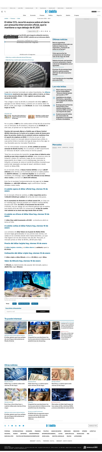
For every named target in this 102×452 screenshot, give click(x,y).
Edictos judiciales (58, 436)
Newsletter (99, 15)
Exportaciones (43, 8)
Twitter (5, 425)
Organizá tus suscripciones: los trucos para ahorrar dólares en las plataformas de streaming (39, 339)
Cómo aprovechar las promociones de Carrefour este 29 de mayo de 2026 (61, 54)
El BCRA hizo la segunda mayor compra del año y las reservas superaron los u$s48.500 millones (67, 326)
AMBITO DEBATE (64, 441)
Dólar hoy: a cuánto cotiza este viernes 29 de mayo (19, 57)
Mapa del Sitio (8, 436)
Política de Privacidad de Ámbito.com (27, 436)
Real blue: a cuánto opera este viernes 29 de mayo (42, 116)
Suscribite (42, 311)
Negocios (59, 15)
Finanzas (42, 15)
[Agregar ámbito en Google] (33, 31)
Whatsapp (23, 425)
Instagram (12, 425)
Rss (88, 433)
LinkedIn (15, 425)
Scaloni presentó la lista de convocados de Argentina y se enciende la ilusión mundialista (64, 116)
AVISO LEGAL (45, 436)
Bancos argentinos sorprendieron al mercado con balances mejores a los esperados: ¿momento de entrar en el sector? (63, 46)
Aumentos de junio (29, 8)
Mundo (15, 433)
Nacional (7, 433)
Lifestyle (93, 431)
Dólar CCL (34, 303)
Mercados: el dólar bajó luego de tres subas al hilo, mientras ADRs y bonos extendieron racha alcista (67, 336)
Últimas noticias (18, 431)
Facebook (8, 425)
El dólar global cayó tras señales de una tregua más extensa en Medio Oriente (15, 339)
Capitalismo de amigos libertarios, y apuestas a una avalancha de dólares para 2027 (64, 99)
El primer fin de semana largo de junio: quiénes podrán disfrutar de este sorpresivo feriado (62, 72)
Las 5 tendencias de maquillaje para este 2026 (63, 79)
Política (51, 15)
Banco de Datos (56, 431)
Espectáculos (69, 433)
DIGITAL (35, 441)
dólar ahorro (29, 247)
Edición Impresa (34, 433)
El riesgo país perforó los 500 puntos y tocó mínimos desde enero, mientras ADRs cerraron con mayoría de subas (64, 108)
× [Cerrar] (16, 37)
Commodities (65, 147)
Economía (32, 15)
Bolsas (59, 147)
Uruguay (76, 15)
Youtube (19, 425)
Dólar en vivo (12, 8)
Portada (7, 431)
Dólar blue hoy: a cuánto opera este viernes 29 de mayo (20, 60)
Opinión (68, 15)
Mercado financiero (24, 303)
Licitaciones (78, 436)
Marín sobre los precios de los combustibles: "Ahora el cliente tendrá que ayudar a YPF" (64, 92)
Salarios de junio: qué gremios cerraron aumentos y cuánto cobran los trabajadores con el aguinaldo (62, 63)
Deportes (23, 433)
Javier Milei (20, 8)
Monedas (54, 147)
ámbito (6, 18)
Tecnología (80, 433)
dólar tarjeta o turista (14, 247)
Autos (60, 433)
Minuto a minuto (65, 331)
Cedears (71, 147)
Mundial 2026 (69, 8)
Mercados (67, 431)
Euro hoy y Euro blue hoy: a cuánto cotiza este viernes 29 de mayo (19, 117)
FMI (36, 8)
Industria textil (52, 8)
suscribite (94, 11)
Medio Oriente (60, 8)
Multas (69, 436)
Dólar (24, 15)
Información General (49, 433)
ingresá (98, 11)
